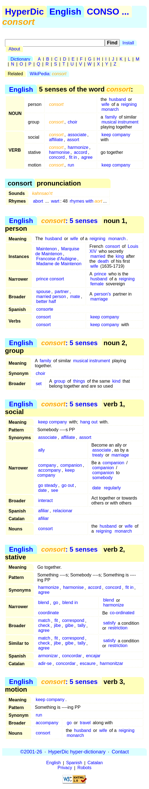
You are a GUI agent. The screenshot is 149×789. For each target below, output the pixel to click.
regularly (112, 487)
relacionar (62, 510)
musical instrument (119, 122)
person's (102, 294)
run (71, 165)
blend (43, 602)
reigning (129, 104)
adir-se (45, 663)
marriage (99, 299)
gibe (69, 625)
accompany (49, 470)
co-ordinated (122, 613)
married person (51, 296)
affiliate (56, 139)
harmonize (78, 147)
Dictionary (20, 59)
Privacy (64, 768)
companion (71, 465)
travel (85, 722)
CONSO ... (108, 12)
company (47, 465)
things (79, 381)
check (44, 625)
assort (73, 139)
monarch (110, 109)
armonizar (48, 656)
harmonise (59, 152)
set (38, 383)
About (14, 49)
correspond (73, 620)
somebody (102, 477)
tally (81, 625)
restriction (117, 628)
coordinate (48, 613)
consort (112, 246)
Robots (84, 768)
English (65, 12)
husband (117, 99)
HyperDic (24, 12)
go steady (47, 485)
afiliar (43, 510)
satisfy (109, 623)
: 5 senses (69, 220)
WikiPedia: (48, 73)
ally (41, 450)
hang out (88, 422)
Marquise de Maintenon (57, 251)
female (97, 283)
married (97, 256)
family (111, 117)
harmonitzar (111, 663)
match (44, 620)
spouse (43, 291)
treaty (97, 455)
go (55, 602)
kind (116, 381)
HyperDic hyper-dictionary (77, 752)
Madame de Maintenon (59, 263)
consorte (44, 309)
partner (62, 291)
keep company (115, 134)
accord (80, 152)
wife (105, 104)
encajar (93, 656)
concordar (72, 656)
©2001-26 (31, 752)
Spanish (74, 763)
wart (55, 201)
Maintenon (46, 248)
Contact (120, 752)
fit (56, 620)
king (120, 256)
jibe (57, 625)
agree (87, 157)
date (42, 490)
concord (57, 157)
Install (128, 43)
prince (100, 274)
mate (75, 296)
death (103, 261)
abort (38, 201)
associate (77, 134)
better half (46, 301)
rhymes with (86, 201)
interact (45, 500)
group (59, 381)
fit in (73, 157)
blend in (70, 602)
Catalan (95, 763)
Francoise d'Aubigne (56, 258)
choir (72, 122)
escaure (88, 663)
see (54, 490)
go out (68, 485)
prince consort (50, 279)
